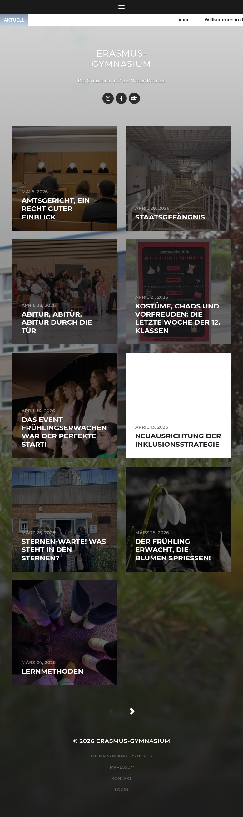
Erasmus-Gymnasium (121, 58)
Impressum (121, 767)
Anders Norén (135, 755)
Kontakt (122, 778)
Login (121, 789)
